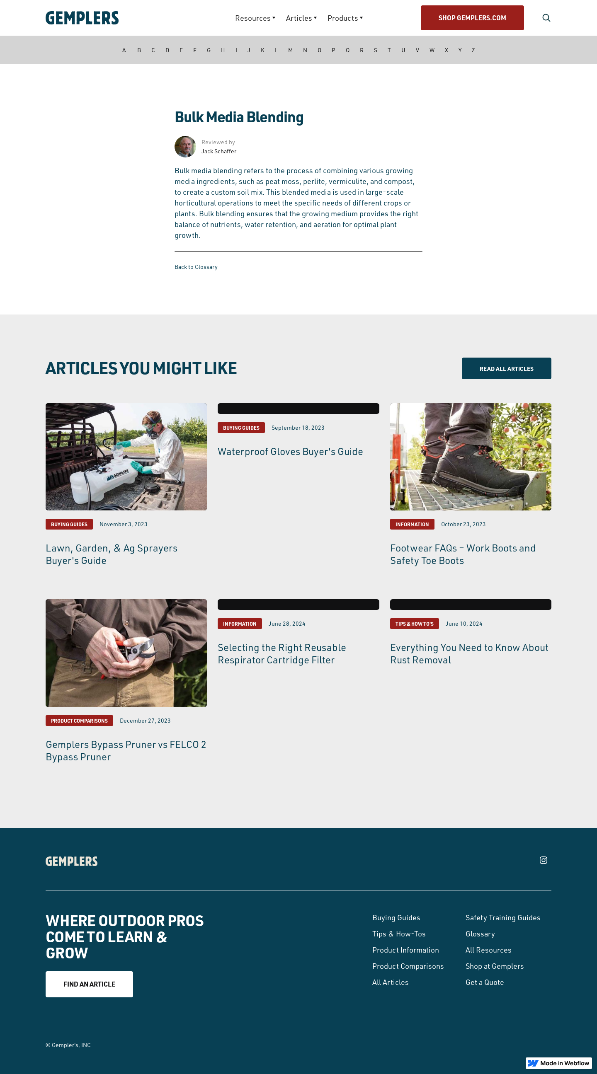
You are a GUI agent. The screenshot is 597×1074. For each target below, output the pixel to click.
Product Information (405, 949)
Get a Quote (485, 982)
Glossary (480, 933)
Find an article (89, 984)
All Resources (489, 949)
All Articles (390, 982)
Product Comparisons (408, 965)
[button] (255, 17)
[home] (106, 17)
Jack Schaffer (218, 151)
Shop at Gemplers (495, 965)
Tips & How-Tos (399, 933)
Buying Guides (396, 917)
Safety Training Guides (503, 917)
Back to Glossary (196, 266)
